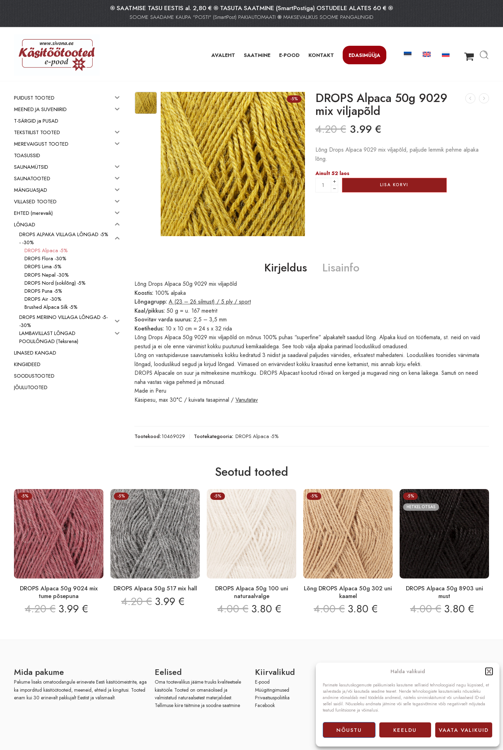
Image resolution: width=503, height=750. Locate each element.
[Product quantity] (323, 185)
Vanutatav (246, 400)
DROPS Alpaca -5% (257, 436)
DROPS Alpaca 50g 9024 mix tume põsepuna (59, 592)
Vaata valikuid (464, 730)
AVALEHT (223, 55)
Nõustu (349, 730)
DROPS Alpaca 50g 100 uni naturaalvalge (251, 592)
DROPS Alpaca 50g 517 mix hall (155, 588)
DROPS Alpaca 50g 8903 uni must (444, 592)
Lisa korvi (394, 185)
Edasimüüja (364, 55)
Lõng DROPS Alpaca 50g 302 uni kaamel (348, 592)
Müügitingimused (272, 689)
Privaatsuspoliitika (272, 697)
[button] (489, 671)
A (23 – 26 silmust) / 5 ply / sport (210, 302)
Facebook (265, 705)
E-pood (262, 681)
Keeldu (405, 730)
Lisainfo (340, 268)
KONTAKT (321, 55)
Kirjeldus (285, 268)
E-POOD (289, 55)
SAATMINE (257, 55)
